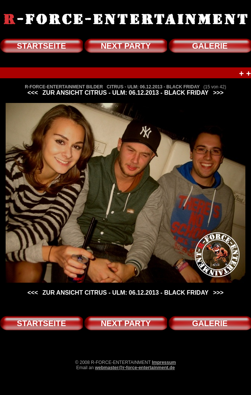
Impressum (164, 362)
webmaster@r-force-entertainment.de (135, 367)
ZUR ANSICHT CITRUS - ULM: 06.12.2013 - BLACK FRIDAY (125, 92)
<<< (32, 92)
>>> (218, 92)
